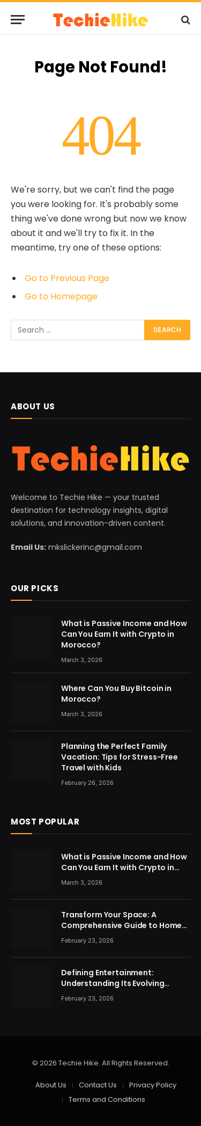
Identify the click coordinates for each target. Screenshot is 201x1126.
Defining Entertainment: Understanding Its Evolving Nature (112, 983)
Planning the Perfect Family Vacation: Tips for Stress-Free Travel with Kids (119, 757)
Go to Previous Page (67, 278)
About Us (50, 1085)
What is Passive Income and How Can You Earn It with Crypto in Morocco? (124, 634)
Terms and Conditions (107, 1099)
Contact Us (98, 1085)
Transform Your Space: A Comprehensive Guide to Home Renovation (121, 925)
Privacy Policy (152, 1085)
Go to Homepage (61, 296)
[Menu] (18, 20)
